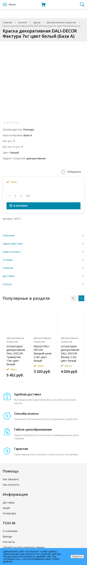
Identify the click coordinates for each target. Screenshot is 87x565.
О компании (10, 532)
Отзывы (7, 261)
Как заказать (11, 480)
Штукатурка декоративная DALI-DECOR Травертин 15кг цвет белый (16, 356)
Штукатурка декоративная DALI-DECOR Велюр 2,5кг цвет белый (70, 354)
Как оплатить (11, 485)
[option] (16, 345)
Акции (6, 509)
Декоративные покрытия (61, 22)
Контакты (9, 543)
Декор (37, 22)
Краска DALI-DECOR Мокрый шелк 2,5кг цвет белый (43, 354)
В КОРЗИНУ (18, 206)
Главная (7, 22)
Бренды (7, 537)
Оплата (7, 285)
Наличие (8, 269)
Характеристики (12, 244)
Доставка (8, 277)
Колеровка (9, 514)
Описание (9, 236)
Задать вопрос (12, 252)
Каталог (22, 22)
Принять (77, 556)
